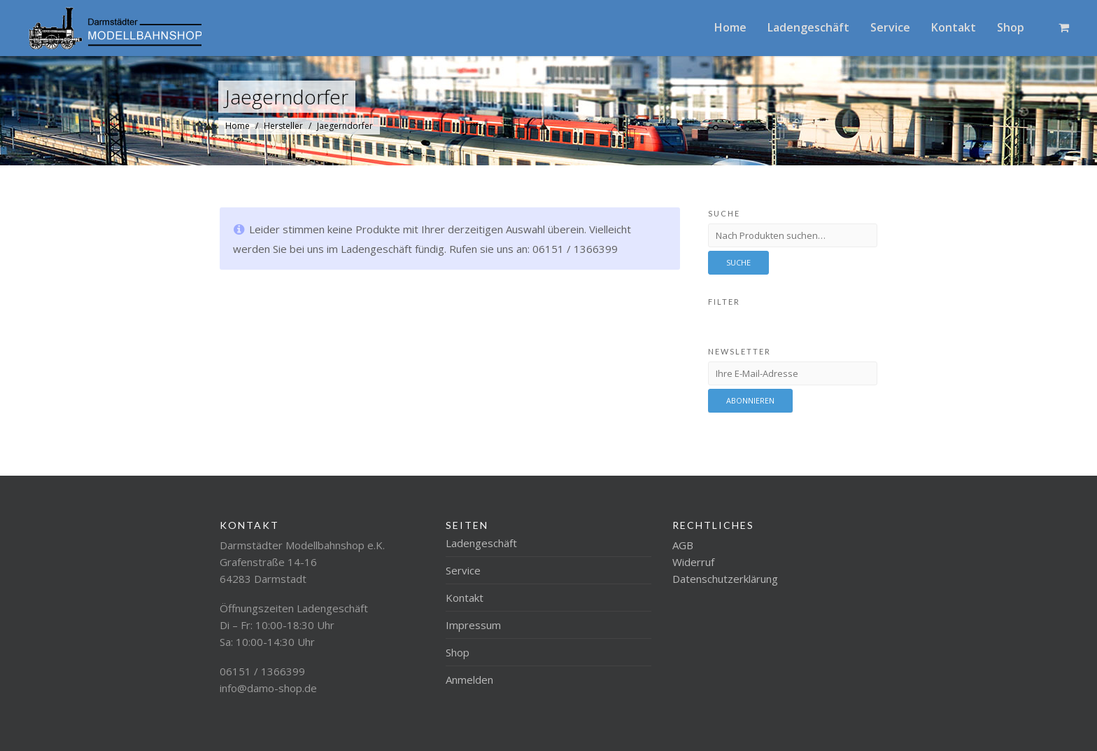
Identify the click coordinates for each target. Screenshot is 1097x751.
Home (730, 27)
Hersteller (283, 126)
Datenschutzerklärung (725, 579)
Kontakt (953, 27)
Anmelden (469, 680)
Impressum (473, 625)
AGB (682, 545)
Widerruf (693, 562)
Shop (1010, 27)
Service (890, 27)
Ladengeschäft (808, 27)
